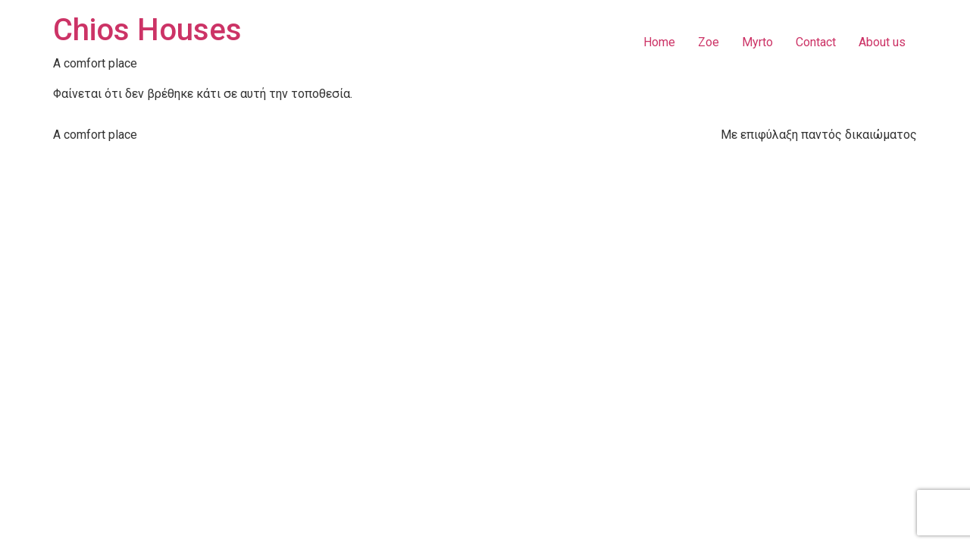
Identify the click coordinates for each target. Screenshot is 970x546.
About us (882, 42)
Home (659, 42)
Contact (816, 42)
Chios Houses (147, 30)
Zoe (708, 42)
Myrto (757, 42)
